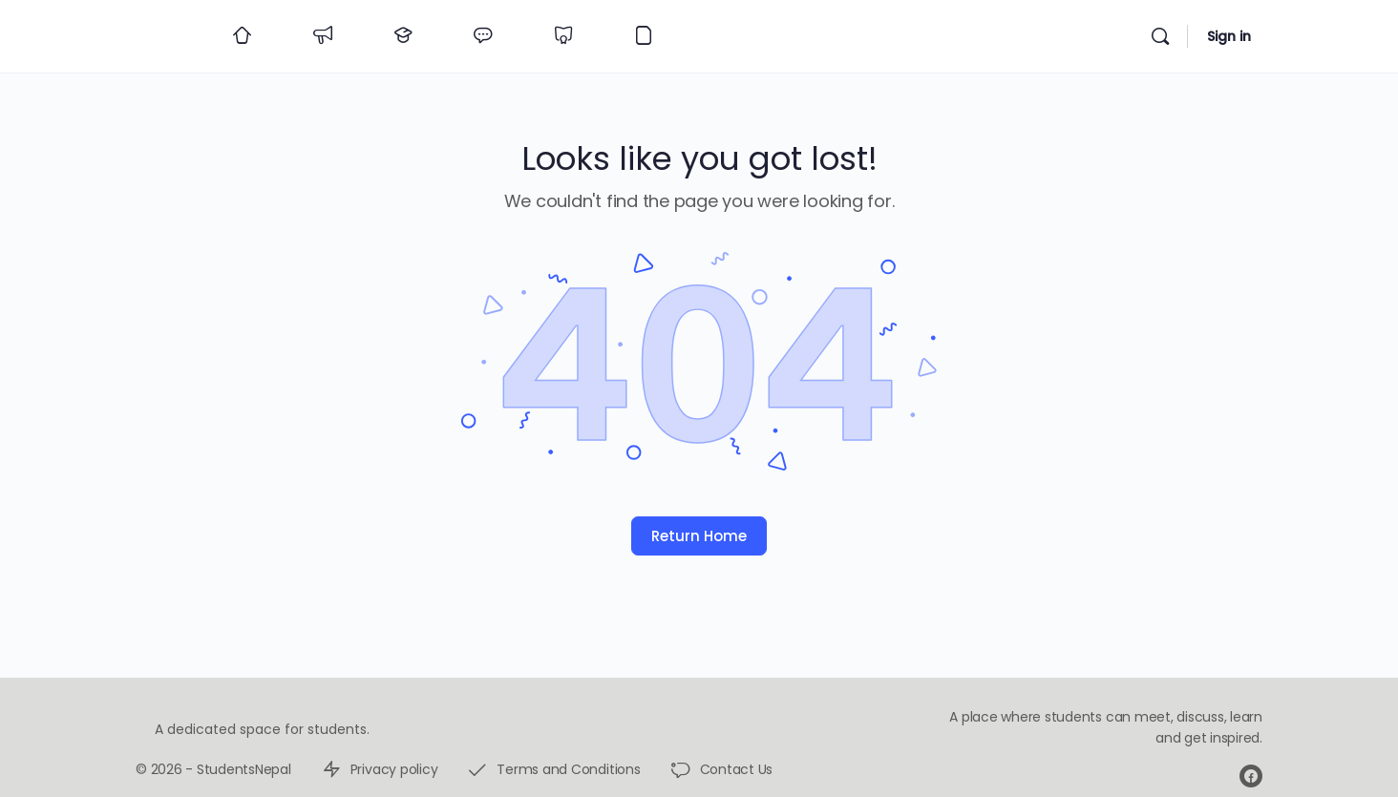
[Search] (1160, 36)
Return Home (699, 536)
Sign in (1229, 36)
